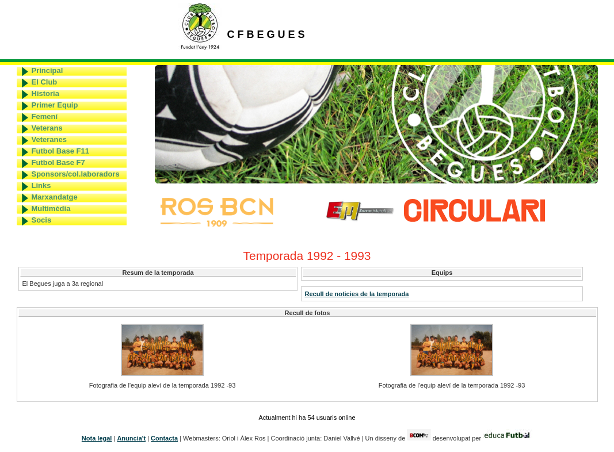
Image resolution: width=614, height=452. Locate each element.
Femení (45, 116)
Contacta (164, 438)
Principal (47, 70)
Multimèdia (51, 208)
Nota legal (97, 438)
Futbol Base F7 (58, 162)
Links (41, 185)
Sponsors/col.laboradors (76, 174)
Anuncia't (131, 438)
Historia (45, 93)
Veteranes (49, 139)
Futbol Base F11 (60, 151)
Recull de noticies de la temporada (357, 293)
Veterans (47, 128)
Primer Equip (55, 105)
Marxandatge (55, 197)
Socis (42, 220)
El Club (45, 82)
